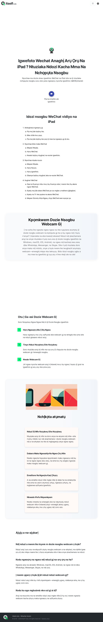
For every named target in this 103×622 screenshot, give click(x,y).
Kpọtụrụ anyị (45, 619)
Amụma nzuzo (26, 616)
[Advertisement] (51, 23)
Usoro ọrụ (15, 616)
